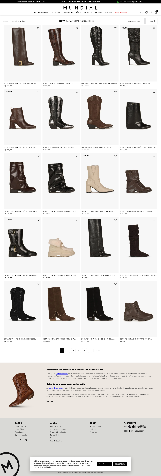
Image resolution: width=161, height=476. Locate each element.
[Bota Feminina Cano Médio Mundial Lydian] (100, 184)
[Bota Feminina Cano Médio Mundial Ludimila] (22, 184)
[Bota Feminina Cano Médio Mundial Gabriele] (22, 120)
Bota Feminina (62, 374)
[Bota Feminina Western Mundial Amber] (100, 56)
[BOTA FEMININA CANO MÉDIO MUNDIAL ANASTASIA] (61, 312)
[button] (141, 12)
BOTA (24, 21)
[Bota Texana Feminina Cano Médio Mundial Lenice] (61, 120)
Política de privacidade (42, 467)
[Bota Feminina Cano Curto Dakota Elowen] (138, 312)
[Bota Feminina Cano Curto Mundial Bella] (138, 184)
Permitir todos (104, 464)
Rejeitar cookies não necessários (119, 463)
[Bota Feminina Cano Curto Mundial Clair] (61, 248)
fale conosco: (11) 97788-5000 (131, 2)
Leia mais (50, 401)
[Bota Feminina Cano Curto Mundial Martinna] (22, 248)
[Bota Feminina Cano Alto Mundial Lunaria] (138, 56)
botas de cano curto (57, 388)
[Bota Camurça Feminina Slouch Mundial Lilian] (138, 248)
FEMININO (15, 21)
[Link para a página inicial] (6, 21)
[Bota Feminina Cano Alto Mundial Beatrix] (61, 56)
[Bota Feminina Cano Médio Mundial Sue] (138, 120)
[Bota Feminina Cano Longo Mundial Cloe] (22, 56)
